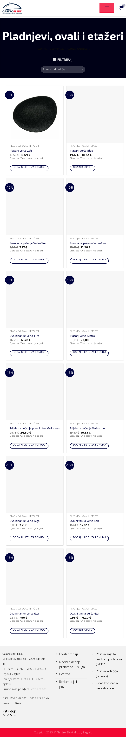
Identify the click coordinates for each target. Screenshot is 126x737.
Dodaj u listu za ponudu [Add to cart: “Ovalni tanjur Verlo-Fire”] (29, 352)
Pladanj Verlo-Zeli (21, 150)
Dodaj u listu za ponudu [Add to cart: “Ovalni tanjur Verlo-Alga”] (29, 537)
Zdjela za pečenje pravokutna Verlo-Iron (35, 428)
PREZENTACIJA (41, 49)
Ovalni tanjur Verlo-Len (84, 520)
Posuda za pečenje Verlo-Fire (88, 243)
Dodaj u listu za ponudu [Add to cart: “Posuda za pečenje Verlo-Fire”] (89, 259)
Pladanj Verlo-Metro (82, 335)
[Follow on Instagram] (13, 713)
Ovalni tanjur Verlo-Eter (84, 613)
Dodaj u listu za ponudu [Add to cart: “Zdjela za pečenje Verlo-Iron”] (89, 444)
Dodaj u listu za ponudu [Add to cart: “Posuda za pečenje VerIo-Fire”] (29, 259)
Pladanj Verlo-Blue (81, 150)
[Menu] (106, 7)
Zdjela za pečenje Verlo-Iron (87, 428)
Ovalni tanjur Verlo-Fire (24, 335)
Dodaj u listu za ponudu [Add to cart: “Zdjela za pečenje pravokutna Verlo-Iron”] (29, 444)
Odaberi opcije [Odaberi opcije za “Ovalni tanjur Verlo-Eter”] (82, 629)
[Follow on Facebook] (6, 713)
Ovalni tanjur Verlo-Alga (25, 520)
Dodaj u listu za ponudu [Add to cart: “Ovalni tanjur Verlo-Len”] (89, 537)
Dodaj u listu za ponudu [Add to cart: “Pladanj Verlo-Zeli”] (29, 166)
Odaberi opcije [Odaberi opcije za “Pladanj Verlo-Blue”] (82, 166)
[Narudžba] (63, 69)
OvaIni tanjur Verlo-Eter (24, 613)
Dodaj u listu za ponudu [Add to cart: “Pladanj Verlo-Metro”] (89, 352)
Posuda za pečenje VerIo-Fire (28, 243)
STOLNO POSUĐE (57, 49)
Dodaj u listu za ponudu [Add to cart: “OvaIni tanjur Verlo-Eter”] (29, 629)
